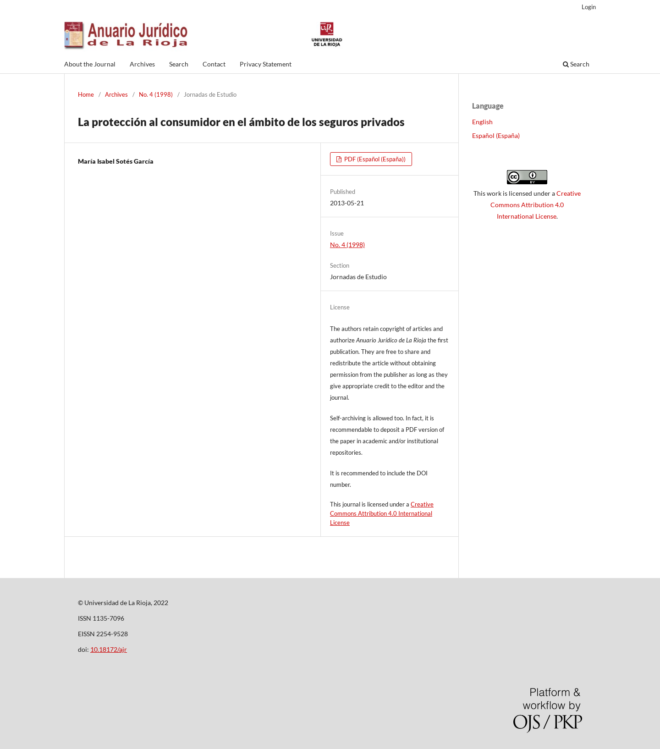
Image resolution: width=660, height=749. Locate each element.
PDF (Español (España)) (374, 159)
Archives (142, 64)
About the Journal (90, 64)
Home (86, 94)
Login (589, 7)
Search (178, 64)
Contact (214, 64)
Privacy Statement (266, 64)
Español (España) (496, 135)
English (482, 122)
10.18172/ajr (108, 649)
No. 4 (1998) (156, 94)
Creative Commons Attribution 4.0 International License (382, 513)
